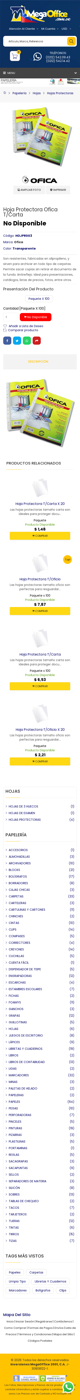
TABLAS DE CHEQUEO (24, 1201)
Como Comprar (15, 1328)
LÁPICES (14, 1042)
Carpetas (36, 1272)
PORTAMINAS (18, 1148)
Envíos (59, 1328)
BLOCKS (14, 870)
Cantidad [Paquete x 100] (24, 308)
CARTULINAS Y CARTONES (27, 909)
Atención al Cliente (23, 29)
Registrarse (44, 1321)
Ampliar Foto (29, 190)
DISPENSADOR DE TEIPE (25, 969)
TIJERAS (14, 1221)
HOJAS (13, 1029)
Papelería (19, 93)
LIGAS (13, 1068)
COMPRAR (40, 536)
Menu (9, 73)
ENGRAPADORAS (20, 976)
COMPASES (17, 936)
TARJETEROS (18, 1214)
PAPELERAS (16, 1095)
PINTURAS (15, 1128)
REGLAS (14, 1155)
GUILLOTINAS (18, 1022)
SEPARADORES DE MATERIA (27, 1181)
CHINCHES (16, 916)
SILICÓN (14, 1188)
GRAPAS (14, 1015)
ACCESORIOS (18, 850)
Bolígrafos (43, 1290)
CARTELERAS (17, 903)
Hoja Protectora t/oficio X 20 (40, 729)
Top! (67, 559)
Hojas (37, 93)
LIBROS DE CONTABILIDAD (27, 1062)
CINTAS (14, 923)
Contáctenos (63, 1321)
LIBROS (13, 1055)
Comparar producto (23, 330)
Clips (62, 1290)
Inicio (10, 1321)
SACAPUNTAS (18, 1168)
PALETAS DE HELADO (23, 1088)
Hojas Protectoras (60, 93)
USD (66, 29)
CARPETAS (16, 896)
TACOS (14, 1208)
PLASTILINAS (17, 1141)
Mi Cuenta (50, 29)
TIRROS (14, 1234)
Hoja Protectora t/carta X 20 (40, 503)
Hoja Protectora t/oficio (40, 579)
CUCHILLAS (16, 956)
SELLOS (14, 1174)
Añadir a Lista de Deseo (26, 326)
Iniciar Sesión (25, 1321)
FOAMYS (15, 1002)
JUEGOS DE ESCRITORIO (26, 1035)
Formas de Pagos (40, 1328)
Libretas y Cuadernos (50, 1281)
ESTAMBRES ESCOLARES (25, 989)
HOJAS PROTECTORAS (25, 820)
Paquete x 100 (39, 299)
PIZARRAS (15, 1135)
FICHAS (14, 996)
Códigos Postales (40, 1341)
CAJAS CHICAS (19, 890)
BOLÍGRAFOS (18, 876)
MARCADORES (19, 1075)
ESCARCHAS (17, 982)
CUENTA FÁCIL (19, 962)
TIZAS (13, 1241)
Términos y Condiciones (35, 1334)
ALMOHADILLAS (19, 856)
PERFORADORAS (20, 1115)
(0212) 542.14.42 (58, 60)
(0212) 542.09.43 (58, 57)
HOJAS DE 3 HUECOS (23, 806)
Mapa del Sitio (63, 1334)
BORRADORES (18, 883)
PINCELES (15, 1121)
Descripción (38, 362)
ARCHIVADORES (20, 863)
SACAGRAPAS (18, 1161)
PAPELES (14, 1102)
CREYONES (16, 949)
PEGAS (13, 1108)
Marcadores (18, 1290)
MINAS (13, 1082)
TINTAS (14, 1227)
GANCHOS (16, 1009)
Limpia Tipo (17, 1281)
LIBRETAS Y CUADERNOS (25, 1049)
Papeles (14, 1272)
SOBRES (14, 1194)
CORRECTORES (19, 943)
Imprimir (58, 190)
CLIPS (12, 929)
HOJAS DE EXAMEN (22, 813)
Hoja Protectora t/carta (40, 654)
